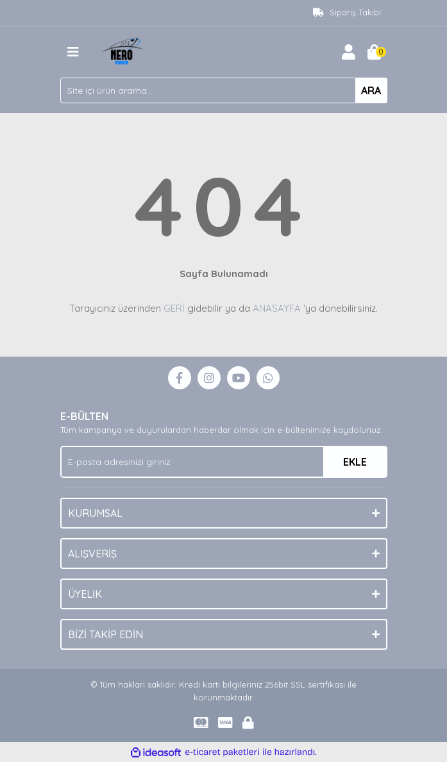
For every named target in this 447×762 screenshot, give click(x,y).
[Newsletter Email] (223, 462)
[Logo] (124, 51)
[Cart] (374, 52)
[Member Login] (349, 52)
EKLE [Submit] (355, 461)
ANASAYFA (277, 308)
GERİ (174, 308)
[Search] (223, 90)
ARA (371, 90)
